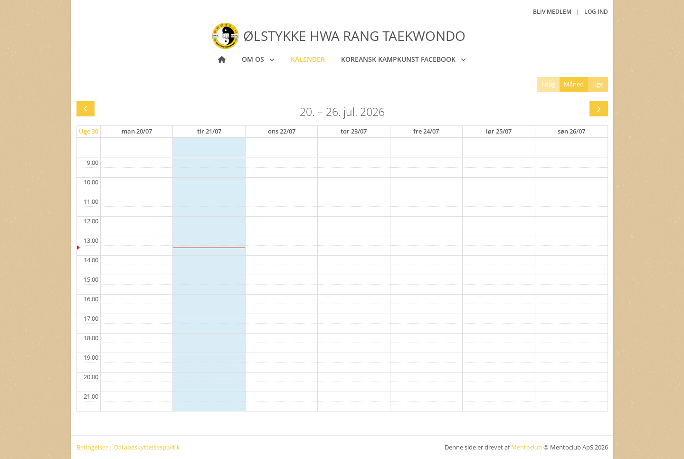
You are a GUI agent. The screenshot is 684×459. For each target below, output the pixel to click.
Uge (597, 84)
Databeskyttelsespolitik (147, 447)
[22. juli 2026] (281, 131)
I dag (548, 84)
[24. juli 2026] (426, 131)
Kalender (308, 59)
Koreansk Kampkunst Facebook (399, 59)
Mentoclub (526, 447)
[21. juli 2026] (209, 131)
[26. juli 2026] (571, 131)
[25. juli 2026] (498, 131)
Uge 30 (88, 131)
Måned (574, 84)
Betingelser (92, 447)
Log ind (596, 12)
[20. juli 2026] (137, 131)
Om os (254, 59)
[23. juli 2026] (354, 131)
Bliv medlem (552, 12)
